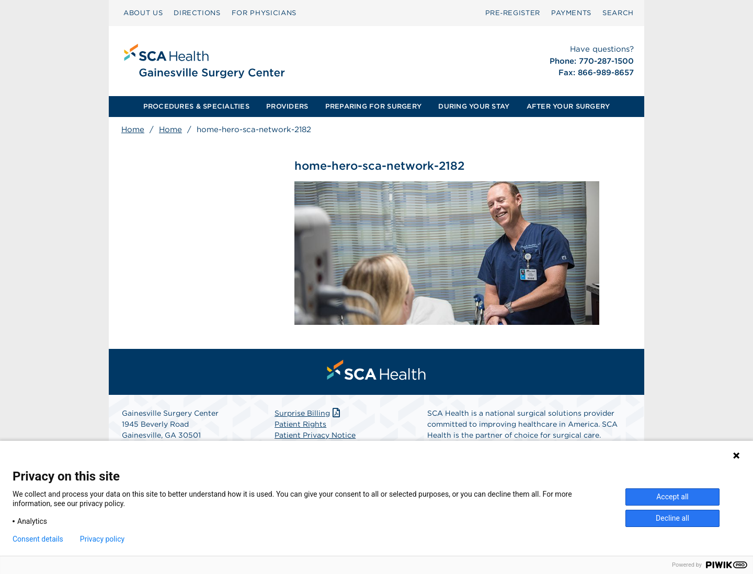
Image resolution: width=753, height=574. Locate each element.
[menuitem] (143, 13)
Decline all (672, 518)
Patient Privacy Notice (315, 435)
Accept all (672, 497)
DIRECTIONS (197, 13)
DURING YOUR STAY (473, 106)
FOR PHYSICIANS (264, 13)
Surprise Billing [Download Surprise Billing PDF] (308, 413)
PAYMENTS (571, 13)
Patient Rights (300, 424)
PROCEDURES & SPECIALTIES (196, 106)
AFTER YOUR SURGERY (568, 106)
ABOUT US (143, 13)
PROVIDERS (287, 106)
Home (132, 129)
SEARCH (618, 13)
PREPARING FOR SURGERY (373, 106)
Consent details (38, 539)
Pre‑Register (512, 13)
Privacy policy (102, 539)
